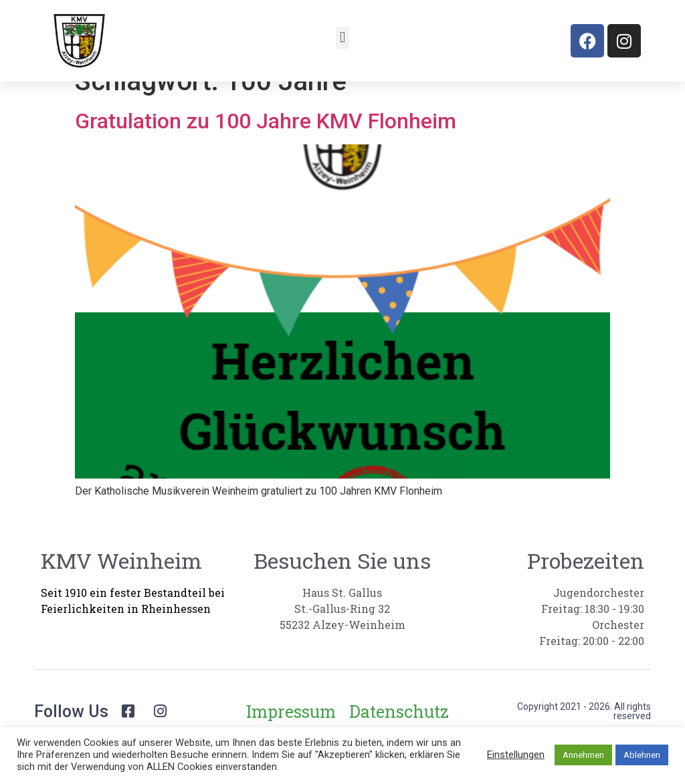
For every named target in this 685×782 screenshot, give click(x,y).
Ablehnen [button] (641, 755)
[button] (342, 38)
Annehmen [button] (583, 755)
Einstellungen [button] (516, 755)
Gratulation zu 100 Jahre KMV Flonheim (265, 142)
